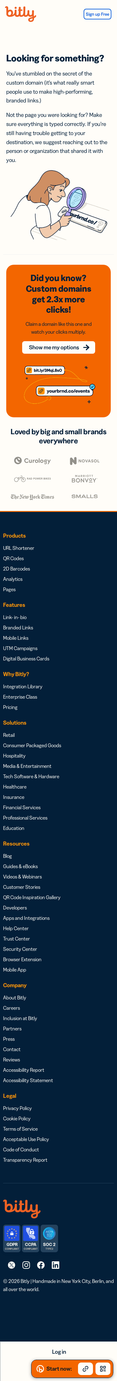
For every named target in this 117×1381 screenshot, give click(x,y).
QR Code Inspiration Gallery (32, 897)
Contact (12, 1049)
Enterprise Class (20, 697)
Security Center (20, 949)
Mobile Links (15, 638)
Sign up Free (97, 14)
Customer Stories (21, 887)
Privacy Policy (17, 1108)
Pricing (10, 707)
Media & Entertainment (27, 766)
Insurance (13, 797)
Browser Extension (22, 959)
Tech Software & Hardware (31, 776)
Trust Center (16, 938)
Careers (11, 1008)
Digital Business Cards (26, 658)
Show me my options (54, 347)
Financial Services (22, 807)
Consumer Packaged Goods (32, 745)
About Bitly (14, 997)
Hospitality (14, 756)
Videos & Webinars (22, 876)
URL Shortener (18, 548)
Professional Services (25, 818)
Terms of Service (20, 1129)
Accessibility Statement (28, 1080)
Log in (59, 1351)
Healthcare (15, 787)
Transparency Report (25, 1160)
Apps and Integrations (26, 918)
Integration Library (22, 686)
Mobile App (14, 970)
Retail (9, 735)
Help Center (16, 928)
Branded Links (18, 627)
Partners (12, 1028)
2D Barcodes (16, 568)
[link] (11, 1265)
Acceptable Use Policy (26, 1139)
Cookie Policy (17, 1118)
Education (13, 828)
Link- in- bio (15, 617)
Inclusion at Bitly (20, 1018)
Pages (9, 589)
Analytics (12, 579)
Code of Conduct (21, 1149)
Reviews (11, 1059)
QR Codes (13, 558)
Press (9, 1039)
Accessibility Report (23, 1070)
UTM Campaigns (20, 648)
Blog (7, 856)
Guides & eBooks (20, 866)
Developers (15, 907)
